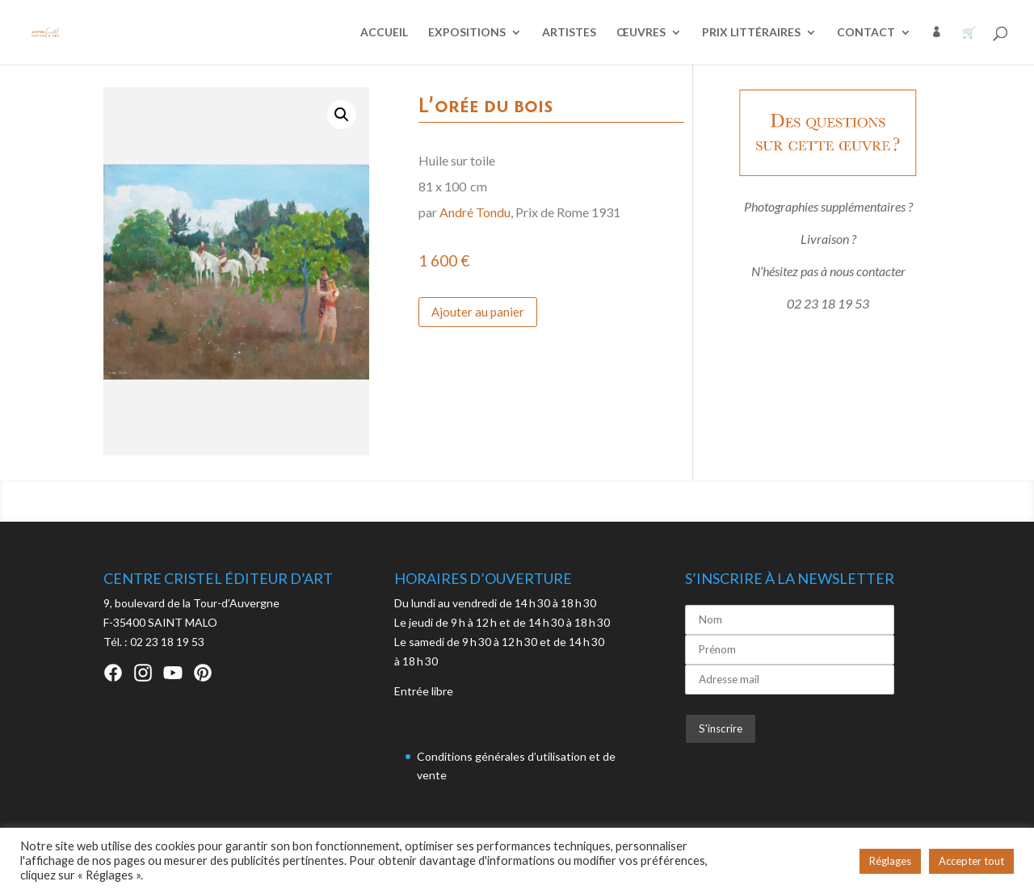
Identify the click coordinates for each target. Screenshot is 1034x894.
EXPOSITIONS (467, 33)
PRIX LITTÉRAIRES (751, 33)
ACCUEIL (384, 33)
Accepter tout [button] (971, 860)
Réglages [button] (890, 860)
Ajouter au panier (477, 311)
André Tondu (475, 212)
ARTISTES (569, 33)
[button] (341, 114)
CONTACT (866, 33)
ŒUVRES (641, 33)
